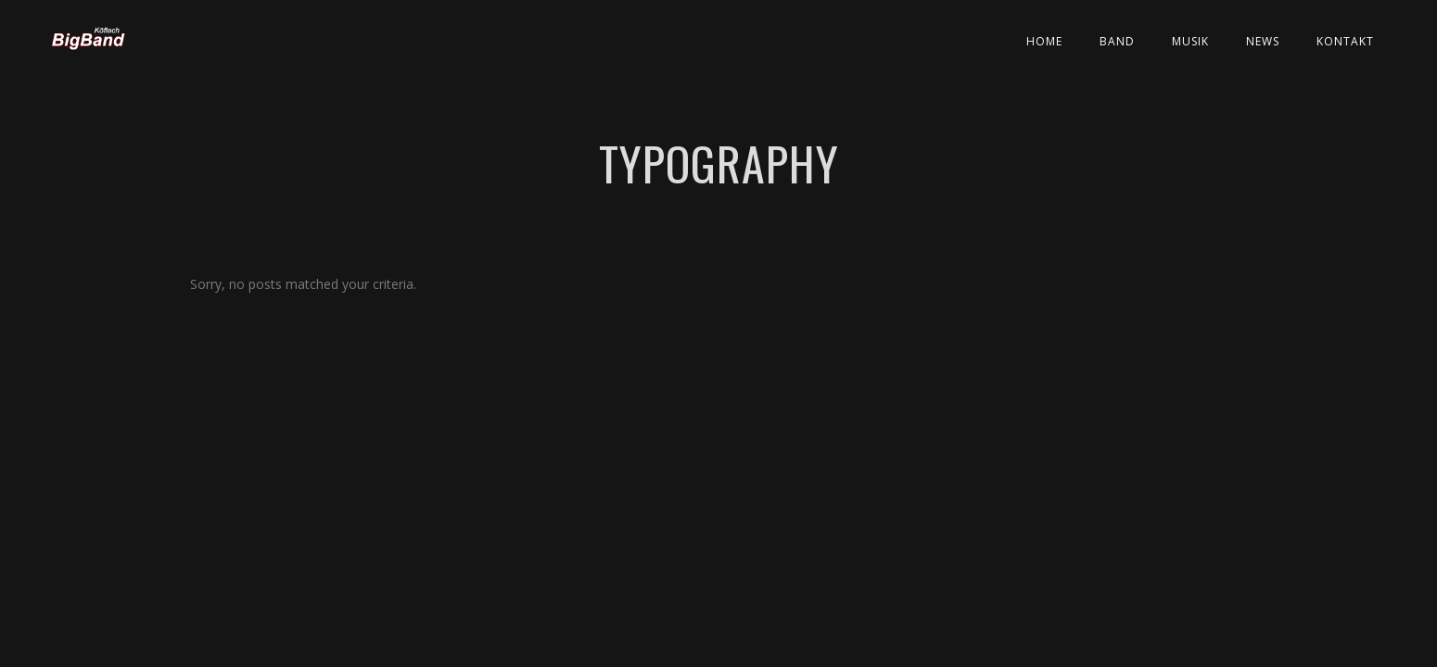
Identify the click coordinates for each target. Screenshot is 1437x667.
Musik (1190, 41)
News (1262, 41)
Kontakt (1345, 41)
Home (1044, 41)
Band (1117, 41)
